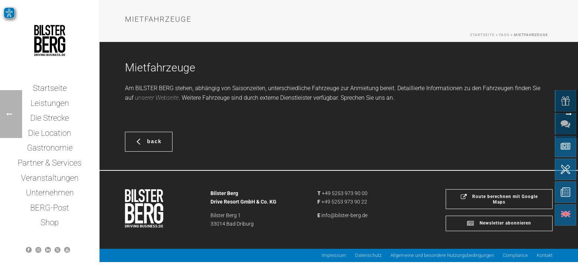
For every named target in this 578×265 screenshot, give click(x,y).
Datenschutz (368, 255)
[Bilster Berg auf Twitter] (57, 250)
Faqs (504, 35)
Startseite (482, 35)
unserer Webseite (157, 97)
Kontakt (545, 255)
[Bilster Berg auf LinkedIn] (48, 250)
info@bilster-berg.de (344, 215)
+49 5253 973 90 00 (345, 193)
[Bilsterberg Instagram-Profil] (38, 250)
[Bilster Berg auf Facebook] (29, 250)
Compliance (515, 255)
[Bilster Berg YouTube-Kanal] (67, 250)
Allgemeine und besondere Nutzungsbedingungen (442, 255)
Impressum (334, 255)
